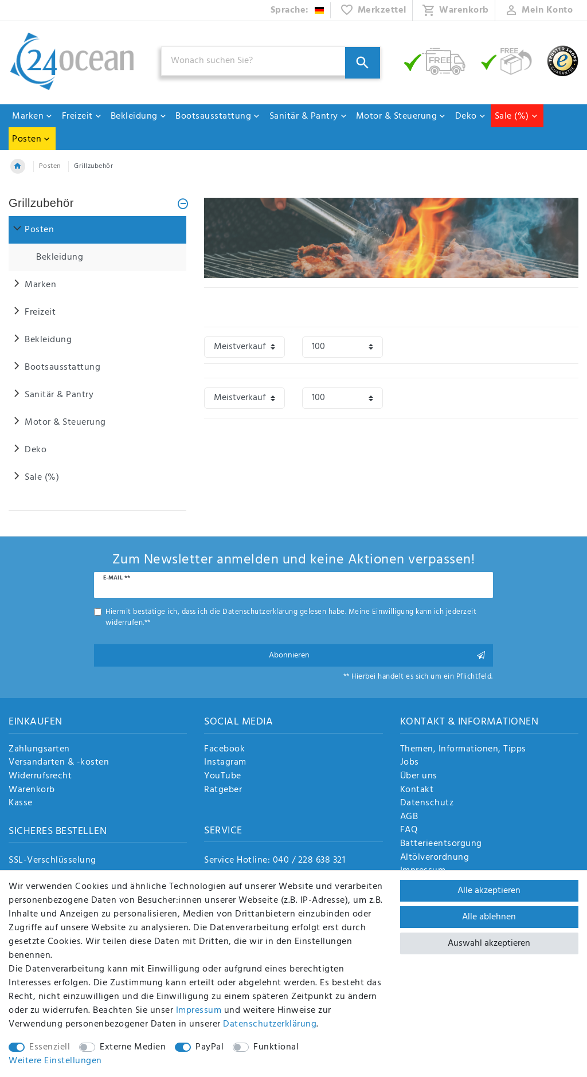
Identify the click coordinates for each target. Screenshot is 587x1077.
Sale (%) (516, 116)
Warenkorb (32, 790)
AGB (409, 817)
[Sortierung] (244, 347)
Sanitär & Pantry (308, 116)
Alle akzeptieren (489, 890)
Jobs (409, 763)
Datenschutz (427, 803)
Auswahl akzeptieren (489, 943)
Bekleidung (139, 116)
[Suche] (362, 63)
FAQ (409, 830)
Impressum (199, 1010)
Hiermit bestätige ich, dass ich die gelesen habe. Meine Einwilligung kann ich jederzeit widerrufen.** (290, 617)
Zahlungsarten (39, 750)
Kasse (21, 803)
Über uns (418, 776)
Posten (31, 139)
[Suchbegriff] (271, 61)
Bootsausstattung (217, 116)
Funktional (276, 1047)
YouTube (222, 776)
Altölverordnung (434, 858)
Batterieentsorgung (441, 844)
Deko (470, 116)
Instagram (225, 763)
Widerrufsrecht (40, 776)
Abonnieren (376, 655)
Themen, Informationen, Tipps (463, 750)
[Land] (298, 10)
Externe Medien (133, 1047)
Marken (32, 116)
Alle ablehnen (489, 917)
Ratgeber (223, 790)
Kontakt (417, 790)
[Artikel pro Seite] (342, 347)
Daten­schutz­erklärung (269, 1024)
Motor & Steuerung (401, 116)
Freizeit (82, 116)
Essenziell (49, 1047)
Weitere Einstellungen (55, 1061)
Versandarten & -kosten (59, 763)
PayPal (209, 1047)
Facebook (224, 750)
